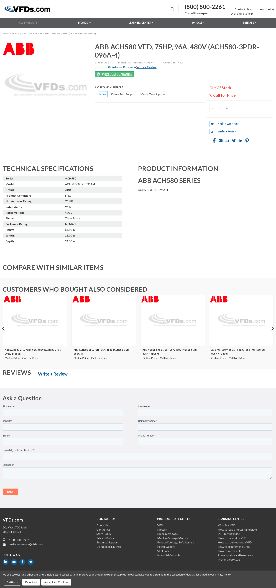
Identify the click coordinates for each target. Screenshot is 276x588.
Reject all (31, 582)
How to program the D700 (234, 546)
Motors (162, 529)
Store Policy (103, 533)
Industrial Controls (168, 555)
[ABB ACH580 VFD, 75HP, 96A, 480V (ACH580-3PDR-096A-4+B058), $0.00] (35, 320)
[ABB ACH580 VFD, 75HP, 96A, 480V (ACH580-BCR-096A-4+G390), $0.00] (241, 320)
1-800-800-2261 (19, 539)
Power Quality (166, 546)
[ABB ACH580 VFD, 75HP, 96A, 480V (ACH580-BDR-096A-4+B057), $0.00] (172, 320)
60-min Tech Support (152, 94)
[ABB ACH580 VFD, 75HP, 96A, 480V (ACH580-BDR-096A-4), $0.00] (103, 320)
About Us (102, 525)
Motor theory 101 (229, 559)
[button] (145, 67)
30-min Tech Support (123, 94)
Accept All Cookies (56, 582)
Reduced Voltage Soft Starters (175, 542)
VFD (160, 525)
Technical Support (107, 542)
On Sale (198, 22)
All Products (29, 22)
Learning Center (141, 22)
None (102, 94)
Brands (84, 22)
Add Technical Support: (109, 87)
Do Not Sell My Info (108, 546)
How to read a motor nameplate (237, 529)
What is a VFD (226, 525)
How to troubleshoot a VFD (235, 542)
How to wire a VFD (229, 551)
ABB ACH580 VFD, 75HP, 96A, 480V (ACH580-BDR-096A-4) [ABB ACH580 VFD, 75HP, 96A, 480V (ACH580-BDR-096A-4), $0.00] (102, 352)
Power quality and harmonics (235, 555)
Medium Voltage (167, 533)
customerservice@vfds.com (26, 544)
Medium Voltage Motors (172, 538)
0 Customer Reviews (121, 67)
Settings (12, 582)
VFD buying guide (229, 533)
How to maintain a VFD (232, 538)
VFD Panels (164, 551)
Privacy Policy (105, 538)
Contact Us (103, 529)
